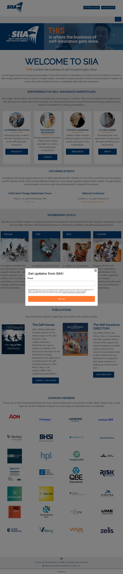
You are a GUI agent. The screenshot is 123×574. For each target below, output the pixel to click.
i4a (64, 571)
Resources (77, 151)
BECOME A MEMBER (61, 296)
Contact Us (83, 562)
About (107, 151)
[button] (9, 35)
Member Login (91, 7)
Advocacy (16, 151)
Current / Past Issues (45, 380)
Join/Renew (108, 7)
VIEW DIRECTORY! (103, 375)
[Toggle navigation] (118, 19)
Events (47, 157)
